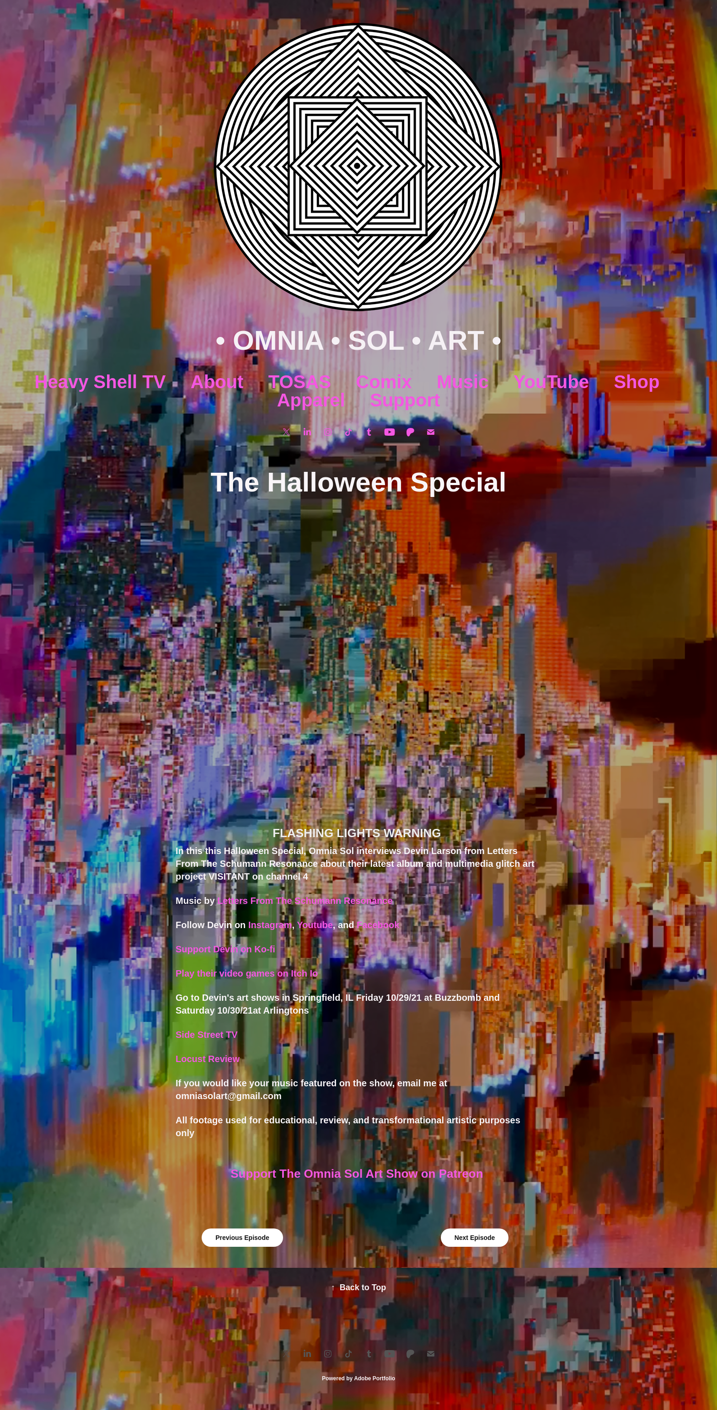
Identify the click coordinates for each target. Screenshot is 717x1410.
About (217, 382)
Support (405, 400)
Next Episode (475, 1237)
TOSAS (299, 382)
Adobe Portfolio (374, 1378)
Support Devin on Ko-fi (225, 949)
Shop (636, 382)
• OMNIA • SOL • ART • (358, 340)
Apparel (311, 400)
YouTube (551, 382)
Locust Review (208, 1059)
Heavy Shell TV (100, 382)
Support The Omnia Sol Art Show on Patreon (358, 1173)
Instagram (270, 925)
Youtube (315, 925)
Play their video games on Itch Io (247, 973)
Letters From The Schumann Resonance (304, 901)
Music (462, 382)
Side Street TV (207, 1035)
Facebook (379, 925)
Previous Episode (242, 1237)
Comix (384, 382)
